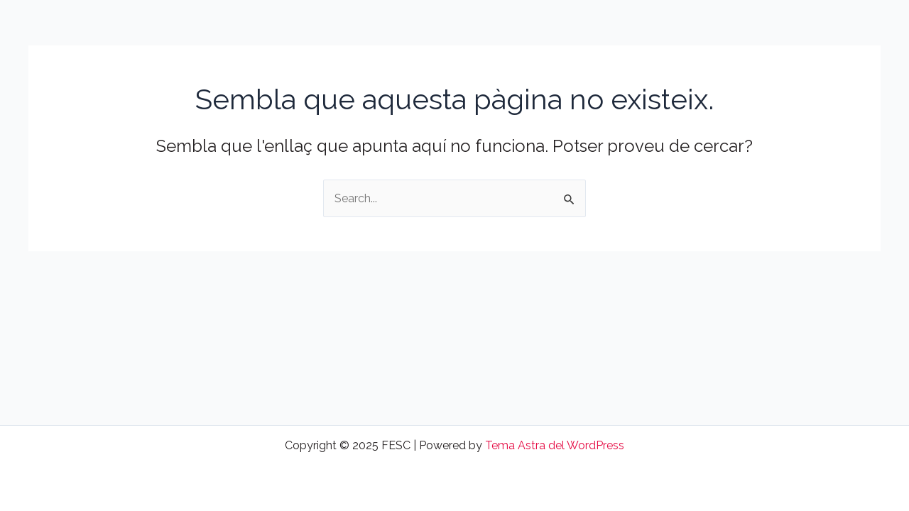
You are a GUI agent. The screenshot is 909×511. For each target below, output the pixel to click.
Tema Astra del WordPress (554, 445)
